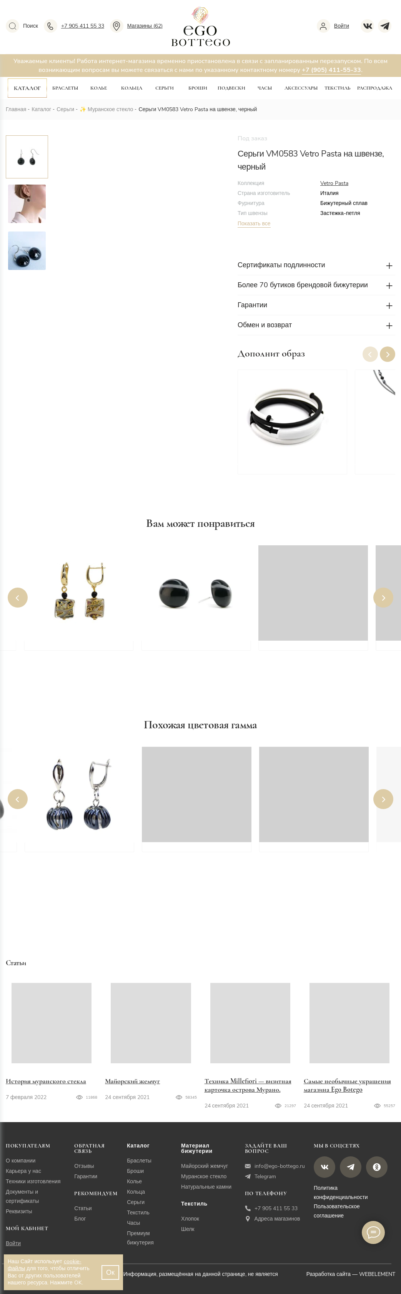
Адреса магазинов (272, 1218)
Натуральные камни (206, 1187)
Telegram (260, 1176)
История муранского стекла (46, 1081)
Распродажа (374, 88)
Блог (80, 1218)
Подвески (231, 88)
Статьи (83, 1208)
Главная (16, 109)
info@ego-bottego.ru (275, 1166)
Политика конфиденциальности (341, 1192)
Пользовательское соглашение (337, 1211)
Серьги (164, 88)
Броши (197, 88)
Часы (265, 88)
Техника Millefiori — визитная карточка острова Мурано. (248, 1085)
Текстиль (337, 88)
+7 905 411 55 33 (271, 1208)
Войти (13, 1243)
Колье (98, 88)
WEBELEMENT (377, 1274)
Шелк (187, 1229)
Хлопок (190, 1218)
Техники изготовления (33, 1181)
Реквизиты (19, 1211)
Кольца (131, 88)
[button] (387, 354)
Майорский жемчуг (132, 1081)
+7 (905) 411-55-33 (331, 70)
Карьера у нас (23, 1171)
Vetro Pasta (334, 183)
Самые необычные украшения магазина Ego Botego (347, 1085)
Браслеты (65, 88)
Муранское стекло (110, 109)
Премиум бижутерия (140, 1238)
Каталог (27, 88)
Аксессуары (301, 88)
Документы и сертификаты (22, 1196)
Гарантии (85, 1176)
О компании (20, 1160)
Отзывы (84, 1166)
